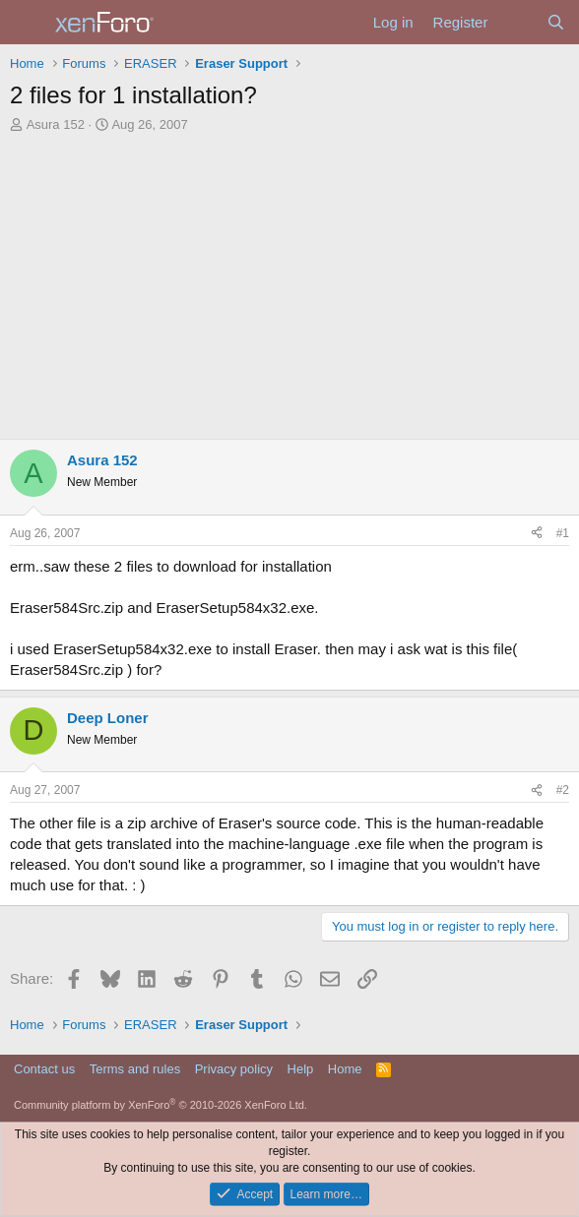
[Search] (556, 22)
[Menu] (27, 22)
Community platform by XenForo (160, 1105)
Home (345, 1069)
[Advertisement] (289, 281)
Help (301, 1069)
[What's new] (516, 22)
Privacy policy (234, 1069)
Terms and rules (135, 1069)
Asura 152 (56, 124)
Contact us (44, 1069)
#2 (562, 790)
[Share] (536, 533)
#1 (562, 533)
